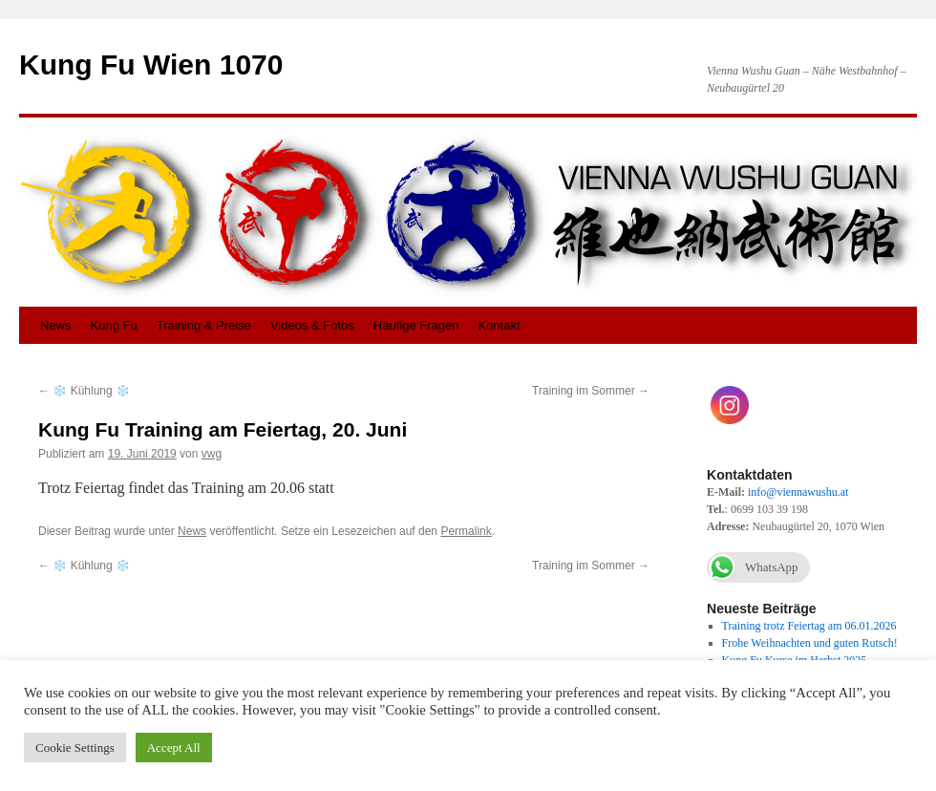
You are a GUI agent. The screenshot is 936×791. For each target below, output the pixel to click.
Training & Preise (204, 325)
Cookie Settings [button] (75, 747)
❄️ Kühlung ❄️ (84, 390)
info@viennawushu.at (798, 492)
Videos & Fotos (312, 325)
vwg (212, 453)
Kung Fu (114, 325)
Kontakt (499, 325)
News (56, 325)
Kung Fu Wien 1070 (151, 64)
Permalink (465, 531)
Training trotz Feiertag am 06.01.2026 (809, 625)
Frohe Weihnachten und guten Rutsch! (810, 643)
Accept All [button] (174, 747)
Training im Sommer (590, 390)
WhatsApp (752, 567)
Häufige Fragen (416, 325)
